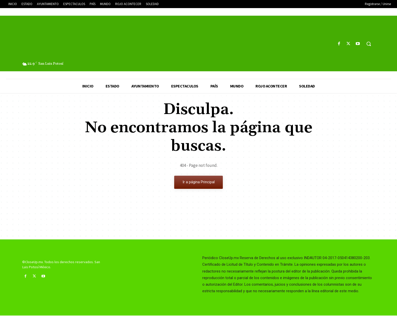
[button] (369, 44)
